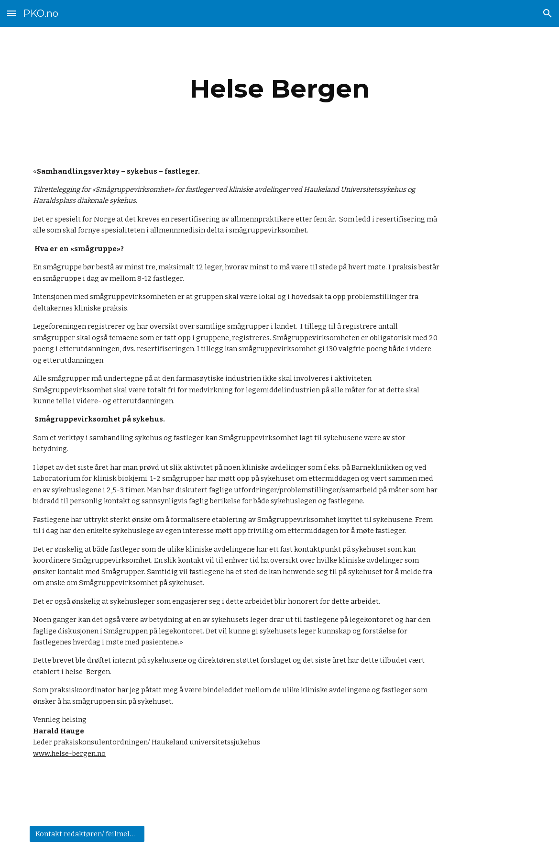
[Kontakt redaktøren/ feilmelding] (87, 834)
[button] (11, 13)
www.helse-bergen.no (69, 753)
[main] (279, 88)
